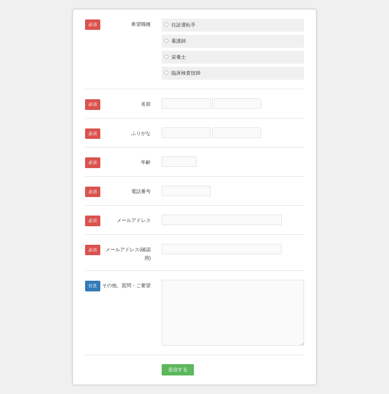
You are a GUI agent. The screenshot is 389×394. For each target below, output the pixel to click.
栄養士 (175, 57)
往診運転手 (180, 24)
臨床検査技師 (182, 73)
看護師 (175, 41)
